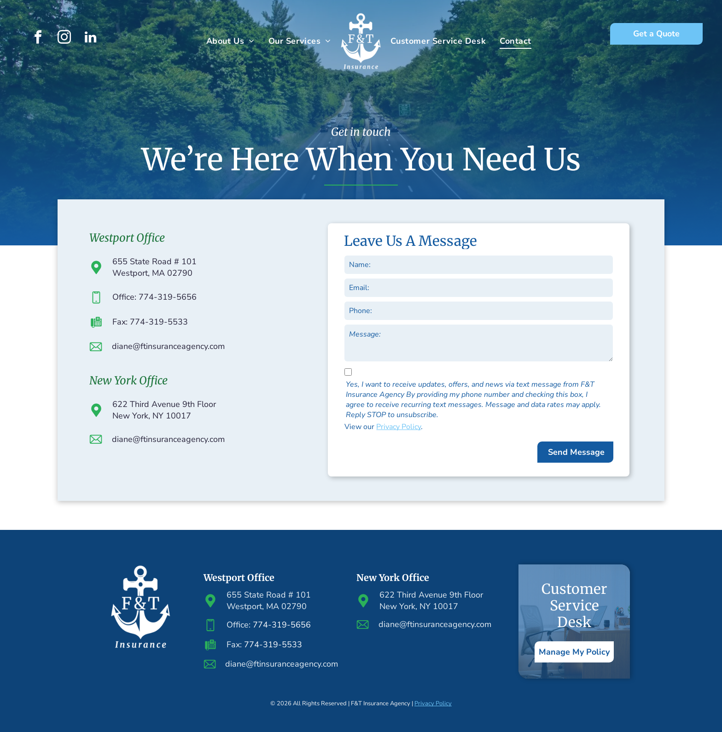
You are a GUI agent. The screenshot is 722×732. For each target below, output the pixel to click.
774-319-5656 (282, 624)
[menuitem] (230, 40)
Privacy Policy (398, 427)
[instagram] (64, 38)
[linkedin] (91, 38)
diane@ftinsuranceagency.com (168, 346)
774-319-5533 (273, 644)
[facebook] (38, 38)
